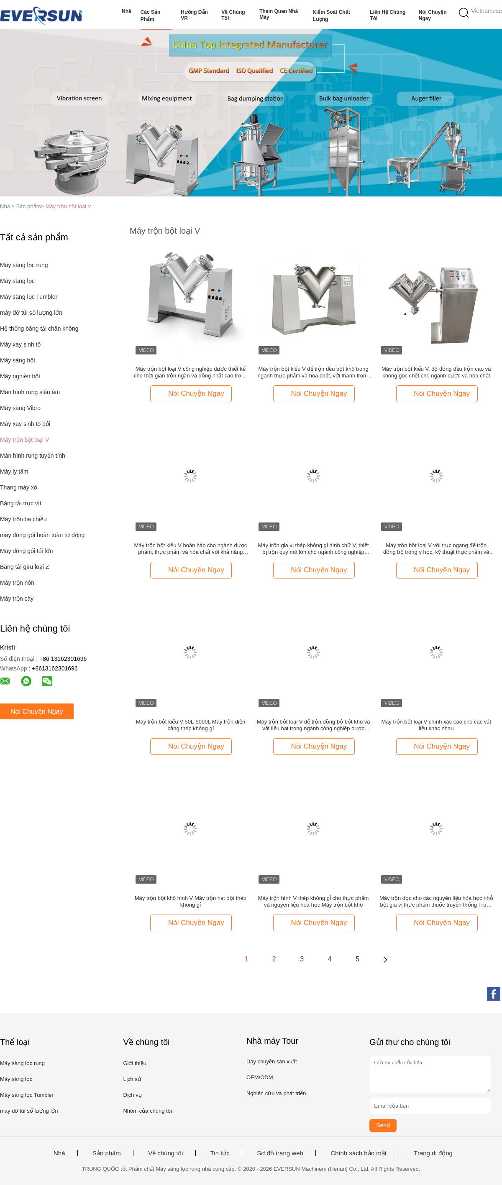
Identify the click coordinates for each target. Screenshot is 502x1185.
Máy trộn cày (16, 598)
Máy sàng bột (17, 360)
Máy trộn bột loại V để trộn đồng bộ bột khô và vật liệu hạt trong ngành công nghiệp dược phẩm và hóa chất (313, 725)
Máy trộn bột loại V (69, 206)
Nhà (126, 11)
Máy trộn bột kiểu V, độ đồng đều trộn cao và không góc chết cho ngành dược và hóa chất (436, 372)
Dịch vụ (132, 1095)
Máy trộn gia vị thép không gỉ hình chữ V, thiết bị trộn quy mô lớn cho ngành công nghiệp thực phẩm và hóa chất (313, 549)
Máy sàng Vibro (20, 408)
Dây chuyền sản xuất (271, 1061)
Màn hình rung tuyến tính (32, 455)
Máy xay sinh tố (20, 344)
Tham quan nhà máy (278, 14)
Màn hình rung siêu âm (30, 392)
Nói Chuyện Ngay (433, 15)
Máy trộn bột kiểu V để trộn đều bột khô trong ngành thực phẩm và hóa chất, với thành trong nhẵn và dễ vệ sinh (313, 372)
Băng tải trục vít (20, 503)
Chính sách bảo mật (358, 1153)
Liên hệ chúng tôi (387, 15)
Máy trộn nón (17, 582)
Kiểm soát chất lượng (331, 15)
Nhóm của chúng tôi (147, 1111)
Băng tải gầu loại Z (24, 566)
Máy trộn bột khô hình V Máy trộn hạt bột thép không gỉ (190, 901)
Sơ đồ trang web (280, 1153)
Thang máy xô (18, 487)
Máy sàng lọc (17, 281)
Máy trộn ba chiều (23, 519)
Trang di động (433, 1153)
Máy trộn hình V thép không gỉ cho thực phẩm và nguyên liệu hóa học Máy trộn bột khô (313, 901)
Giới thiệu (134, 1063)
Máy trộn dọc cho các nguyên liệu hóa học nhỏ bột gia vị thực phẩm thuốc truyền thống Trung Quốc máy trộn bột (436, 901)
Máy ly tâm (14, 471)
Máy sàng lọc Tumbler (28, 296)
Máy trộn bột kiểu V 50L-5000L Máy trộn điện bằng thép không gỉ (191, 725)
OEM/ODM (259, 1077)
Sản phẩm (106, 1153)
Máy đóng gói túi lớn (26, 551)
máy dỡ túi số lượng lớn (31, 312)
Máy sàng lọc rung (24, 265)
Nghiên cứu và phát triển (276, 1093)
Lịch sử (132, 1079)
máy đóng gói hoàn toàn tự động (42, 535)
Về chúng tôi (233, 15)
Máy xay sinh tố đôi (25, 423)
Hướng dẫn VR (194, 15)
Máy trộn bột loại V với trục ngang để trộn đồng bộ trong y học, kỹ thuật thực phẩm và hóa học (436, 549)
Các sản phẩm (151, 15)
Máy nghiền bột (20, 376)
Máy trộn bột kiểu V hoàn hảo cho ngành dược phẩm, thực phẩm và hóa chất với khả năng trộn (190, 549)
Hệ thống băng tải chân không (39, 328)
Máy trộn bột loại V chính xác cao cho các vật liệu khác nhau (436, 725)
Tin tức (220, 1153)
